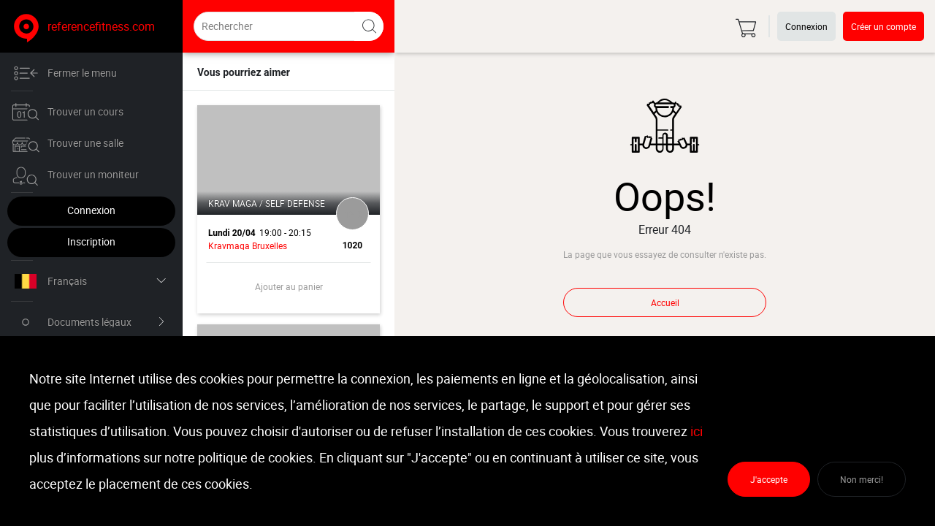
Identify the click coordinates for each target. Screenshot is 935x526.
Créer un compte (883, 26)
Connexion (91, 210)
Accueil (665, 302)
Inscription (91, 241)
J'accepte (768, 479)
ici (696, 431)
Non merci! (861, 479)
